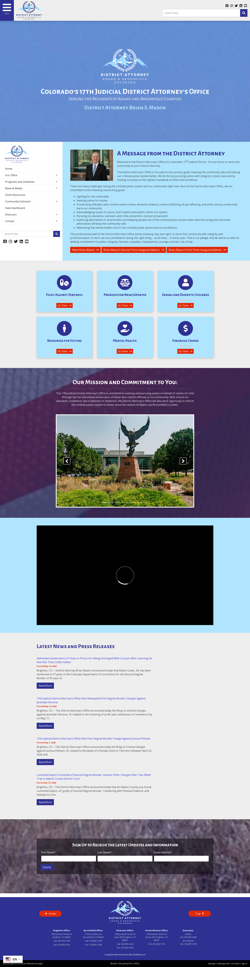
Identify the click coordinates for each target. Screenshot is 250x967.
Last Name (104, 852)
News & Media (13, 188)
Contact (9, 221)
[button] (67, 461)
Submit (47, 867)
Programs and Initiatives (19, 182)
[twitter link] (236, 6)
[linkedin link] (241, 6)
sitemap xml (223, 963)
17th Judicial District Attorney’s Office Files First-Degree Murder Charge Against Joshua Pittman (93, 738)
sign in (244, 963)
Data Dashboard (15, 208)
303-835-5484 (190, 937)
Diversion (11, 214)
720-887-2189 (95, 944)
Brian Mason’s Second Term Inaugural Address (133, 250)
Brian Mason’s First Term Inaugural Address (197, 250)
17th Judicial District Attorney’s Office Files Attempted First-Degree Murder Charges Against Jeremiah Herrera (91, 700)
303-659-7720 (64, 940)
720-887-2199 (95, 940)
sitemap (211, 963)
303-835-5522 (64, 944)
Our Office (11, 175)
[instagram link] (232, 6)
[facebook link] (227, 6)
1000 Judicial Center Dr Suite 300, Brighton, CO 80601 (125, 937)
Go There (64, 305)
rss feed (235, 963)
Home (8, 168)
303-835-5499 (127, 947)
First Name (48, 852)
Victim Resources (15, 195)
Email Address (163, 852)
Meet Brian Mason (85, 250)
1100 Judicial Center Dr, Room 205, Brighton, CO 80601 (156, 937)
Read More (45, 685)
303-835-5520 (127, 944)
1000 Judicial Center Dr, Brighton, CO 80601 (62, 936)
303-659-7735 (159, 944)
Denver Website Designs (31, 963)
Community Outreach (18, 201)
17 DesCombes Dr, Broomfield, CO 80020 (93, 936)
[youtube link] (245, 6)
